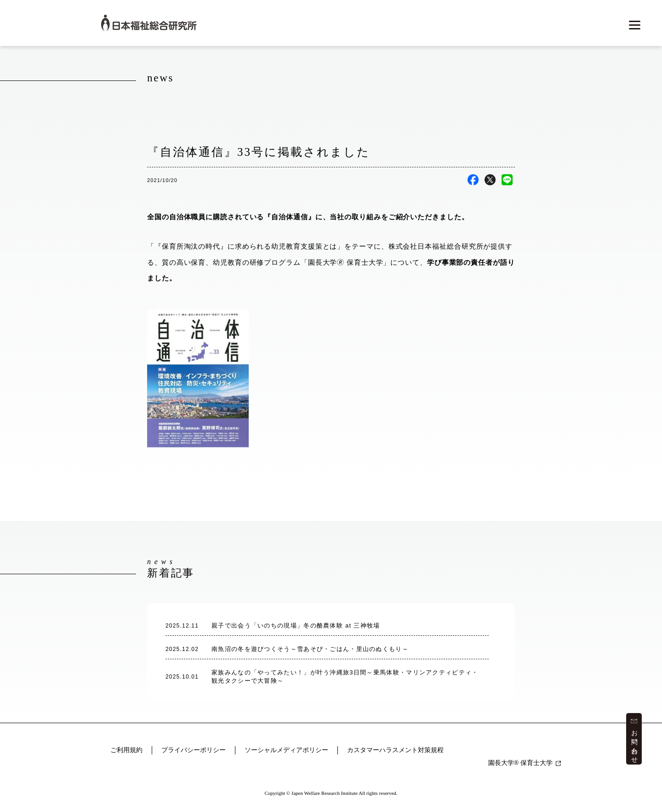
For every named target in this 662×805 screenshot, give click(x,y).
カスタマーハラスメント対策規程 (395, 750)
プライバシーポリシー (193, 750)
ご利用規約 (126, 750)
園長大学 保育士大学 (524, 762)
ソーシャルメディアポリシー (286, 750)
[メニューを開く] (633, 25)
